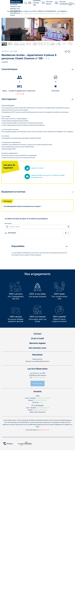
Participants (12, 233)
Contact (37, 334)
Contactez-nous (38, 383)
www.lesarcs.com (44, 430)
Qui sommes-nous (37, 348)
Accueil (9, 11)
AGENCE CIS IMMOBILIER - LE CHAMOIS (51, 11)
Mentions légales (37, 343)
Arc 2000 (33, 11)
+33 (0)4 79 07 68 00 (38, 377)
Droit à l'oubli (37, 338)
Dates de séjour (8, 223)
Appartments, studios (21, 11)
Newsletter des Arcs (43, 361)
